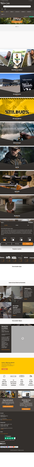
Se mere (25, 298)
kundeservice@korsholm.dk (7, 419)
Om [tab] (28, 225)
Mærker (23, 11)
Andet (2, 14)
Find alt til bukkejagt (17, 21)
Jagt (7, 11)
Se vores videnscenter (4, 433)
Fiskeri (11, 11)
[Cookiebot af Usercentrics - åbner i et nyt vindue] (29, 222)
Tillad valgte (17, 243)
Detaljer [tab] (17, 225)
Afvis (6, 243)
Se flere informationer (5, 349)
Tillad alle (27, 243)
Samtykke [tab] (6, 225)
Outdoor (17, 11)
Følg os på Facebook (8, 406)
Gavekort (29, 11)
